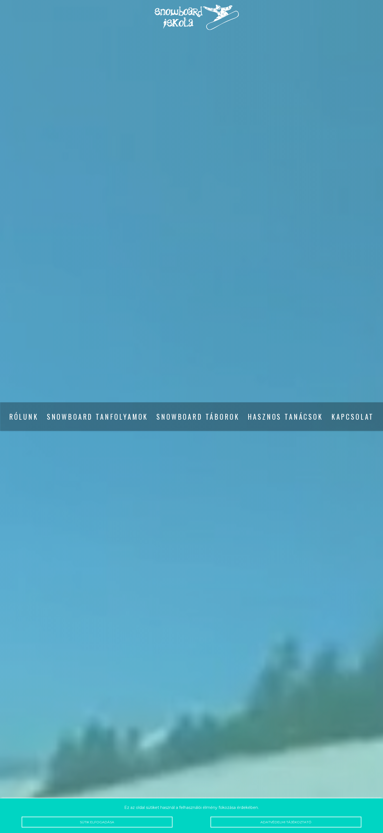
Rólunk (24, 416)
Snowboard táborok (197, 416)
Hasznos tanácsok (285, 416)
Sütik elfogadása (97, 822)
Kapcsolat (352, 416)
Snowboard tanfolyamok (97, 416)
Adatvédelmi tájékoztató (286, 822)
